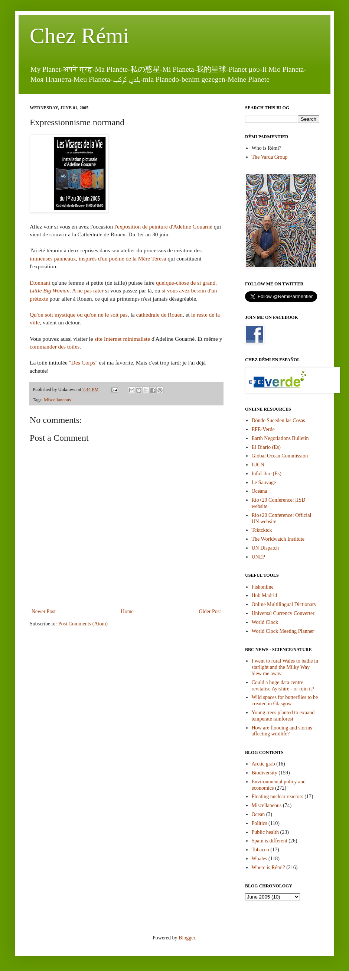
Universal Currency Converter (283, 613)
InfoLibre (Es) (266, 473)
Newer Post (44, 611)
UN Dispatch (265, 548)
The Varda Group (270, 157)
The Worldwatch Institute (278, 539)
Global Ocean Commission (280, 456)
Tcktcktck (262, 530)
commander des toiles (54, 346)
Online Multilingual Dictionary (284, 604)
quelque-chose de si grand (185, 282)
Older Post (210, 611)
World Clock (265, 622)
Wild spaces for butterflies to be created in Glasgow (285, 700)
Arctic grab (263, 764)
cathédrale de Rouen (159, 314)
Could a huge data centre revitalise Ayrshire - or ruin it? (283, 686)
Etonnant (41, 282)
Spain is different (269, 841)
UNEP (258, 557)
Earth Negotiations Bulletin (280, 438)
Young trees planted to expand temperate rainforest (283, 716)
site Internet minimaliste (121, 339)
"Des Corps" (83, 362)
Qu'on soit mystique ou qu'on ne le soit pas (79, 314)
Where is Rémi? (268, 867)
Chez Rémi (79, 35)
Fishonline (263, 587)
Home (127, 611)
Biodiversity (264, 773)
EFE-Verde (263, 429)
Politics (259, 823)
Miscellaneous (57, 399)
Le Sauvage (264, 482)
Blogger (187, 938)
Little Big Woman (49, 290)
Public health (265, 832)
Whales (259, 858)
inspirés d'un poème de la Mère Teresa (123, 258)
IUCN (258, 464)
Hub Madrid (264, 595)
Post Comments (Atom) (83, 624)
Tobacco (260, 849)
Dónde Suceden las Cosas (278, 420)
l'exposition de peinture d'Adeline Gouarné (163, 226)
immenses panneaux (53, 258)
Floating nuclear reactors (277, 796)
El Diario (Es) (266, 447)
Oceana (259, 491)
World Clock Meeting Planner (283, 631)
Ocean (258, 814)
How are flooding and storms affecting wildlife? (282, 731)
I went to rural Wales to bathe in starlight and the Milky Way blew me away (285, 667)
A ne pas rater (88, 290)
